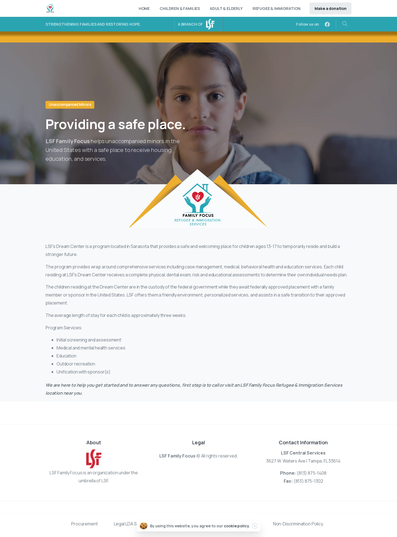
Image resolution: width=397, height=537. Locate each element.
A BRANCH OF (190, 24)
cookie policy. (237, 525)
